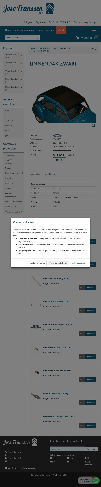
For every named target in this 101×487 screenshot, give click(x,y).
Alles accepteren (79, 263)
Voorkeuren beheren (58, 263)
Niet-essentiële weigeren (34, 263)
